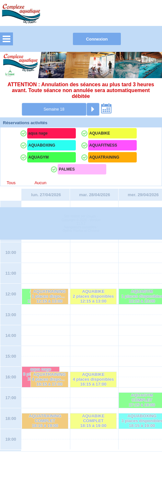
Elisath (92, 466)
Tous (11, 182)
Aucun (40, 182)
